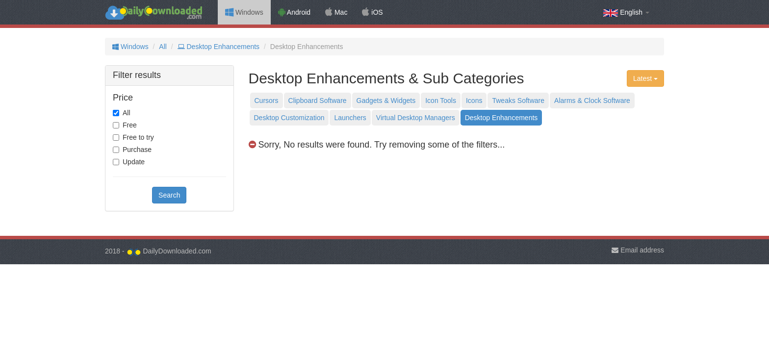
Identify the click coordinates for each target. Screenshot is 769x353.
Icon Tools (440, 100)
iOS (372, 12)
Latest (645, 78)
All (163, 46)
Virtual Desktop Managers (415, 118)
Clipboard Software (317, 100)
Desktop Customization (289, 118)
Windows (244, 12)
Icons (474, 100)
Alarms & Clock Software (592, 100)
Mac (336, 12)
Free (130, 125)
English (626, 12)
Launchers (350, 118)
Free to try (138, 137)
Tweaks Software (518, 100)
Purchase (137, 149)
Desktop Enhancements (219, 46)
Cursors (267, 100)
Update (134, 162)
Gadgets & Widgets (386, 100)
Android (294, 12)
